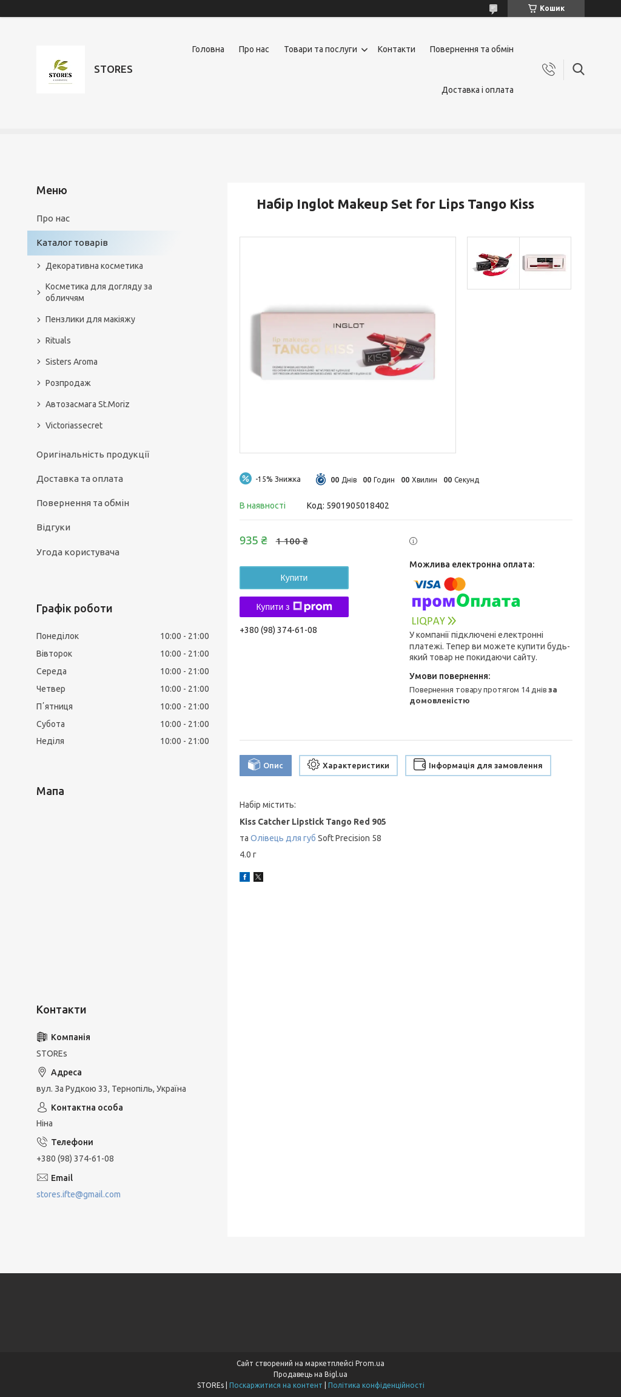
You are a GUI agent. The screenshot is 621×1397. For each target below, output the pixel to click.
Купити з (294, 606)
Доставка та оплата (79, 478)
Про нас (254, 49)
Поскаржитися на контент (276, 1385)
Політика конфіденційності (376, 1385)
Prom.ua (369, 1363)
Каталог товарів (72, 242)
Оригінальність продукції (92, 454)
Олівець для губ (283, 838)
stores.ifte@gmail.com (78, 1194)
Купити (294, 578)
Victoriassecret (73, 425)
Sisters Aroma (71, 362)
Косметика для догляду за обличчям (98, 292)
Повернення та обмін (472, 49)
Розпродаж (68, 383)
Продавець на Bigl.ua (310, 1374)
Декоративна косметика (94, 266)
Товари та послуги (320, 49)
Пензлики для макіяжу (90, 319)
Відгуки (53, 527)
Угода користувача (77, 552)
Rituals (58, 340)
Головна (208, 49)
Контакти (396, 49)
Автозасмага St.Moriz (87, 404)
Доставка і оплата (477, 90)
